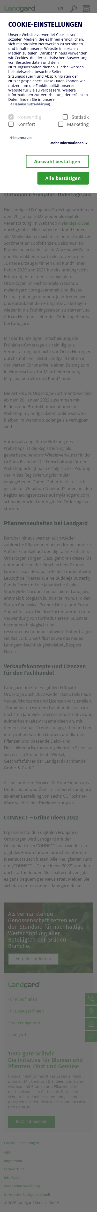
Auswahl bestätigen (57, 161)
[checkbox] (10, 117)
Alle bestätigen (63, 178)
